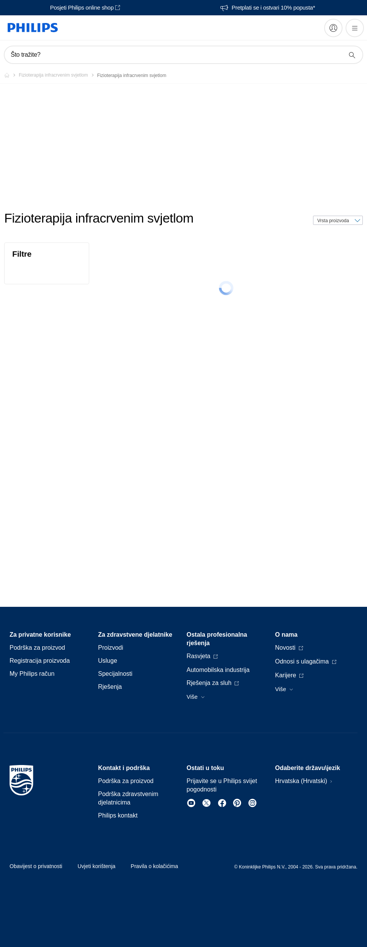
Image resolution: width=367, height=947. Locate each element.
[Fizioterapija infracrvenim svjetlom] (58, 75)
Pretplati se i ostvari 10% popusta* (273, 8)
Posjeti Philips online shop (82, 8)
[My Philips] (333, 28)
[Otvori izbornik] (355, 28)
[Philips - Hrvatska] (11, 75)
